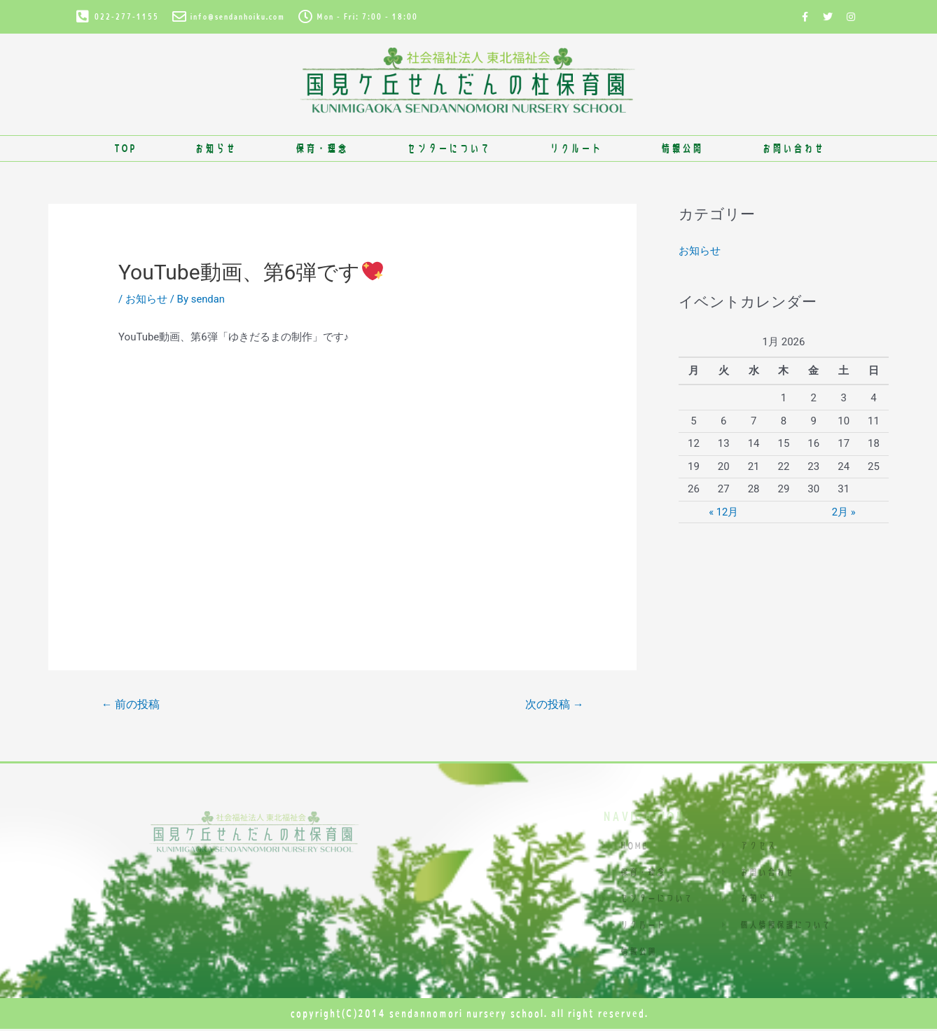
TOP (124, 148)
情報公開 (681, 148)
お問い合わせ (792, 148)
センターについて (448, 148)
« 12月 (724, 511)
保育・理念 (321, 148)
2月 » (844, 511)
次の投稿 (554, 704)
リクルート (575, 148)
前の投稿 (131, 704)
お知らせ (215, 148)
